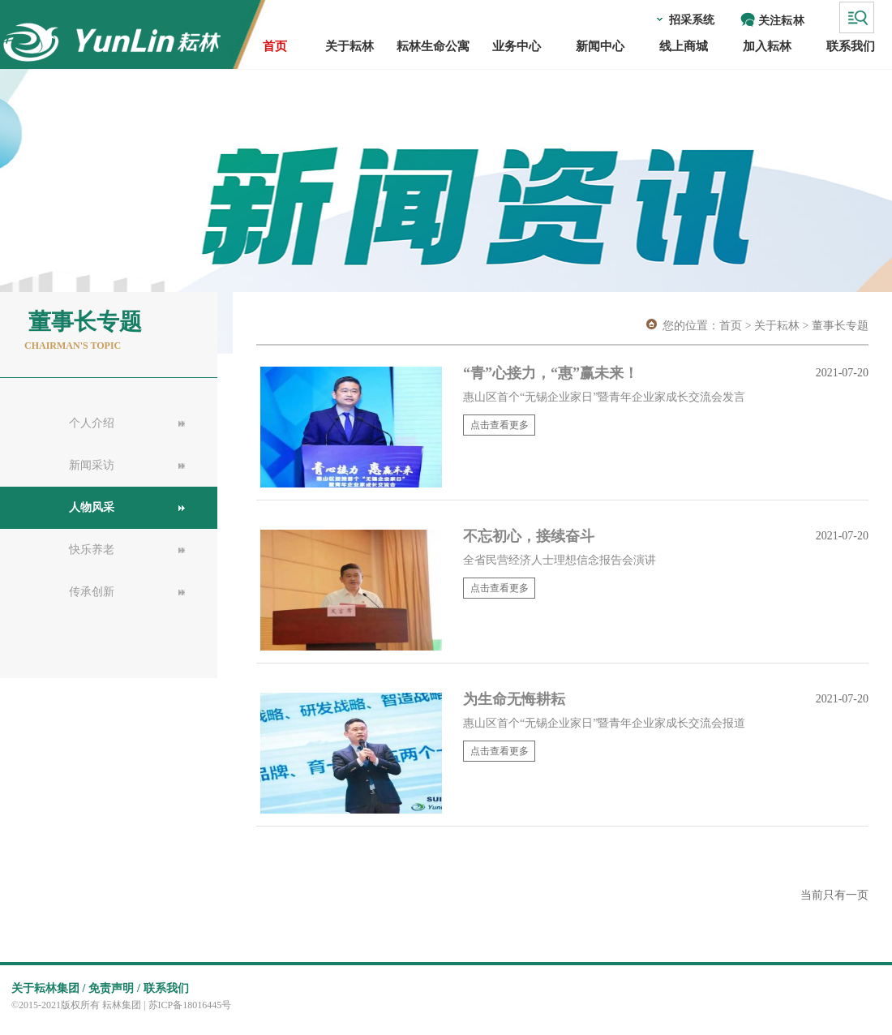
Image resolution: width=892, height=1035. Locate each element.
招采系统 (691, 20)
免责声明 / (113, 988)
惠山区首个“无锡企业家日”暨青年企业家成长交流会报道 (604, 723)
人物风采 (91, 507)
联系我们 (166, 988)
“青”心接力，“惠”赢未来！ (552, 373)
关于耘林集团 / (48, 988)
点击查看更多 (499, 425)
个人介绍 (91, 423)
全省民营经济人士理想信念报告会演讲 (559, 560)
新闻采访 (91, 465)
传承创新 (91, 592)
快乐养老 (91, 549)
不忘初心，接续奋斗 (528, 536)
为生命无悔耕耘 (514, 699)
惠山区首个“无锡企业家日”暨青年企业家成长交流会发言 (604, 397)
